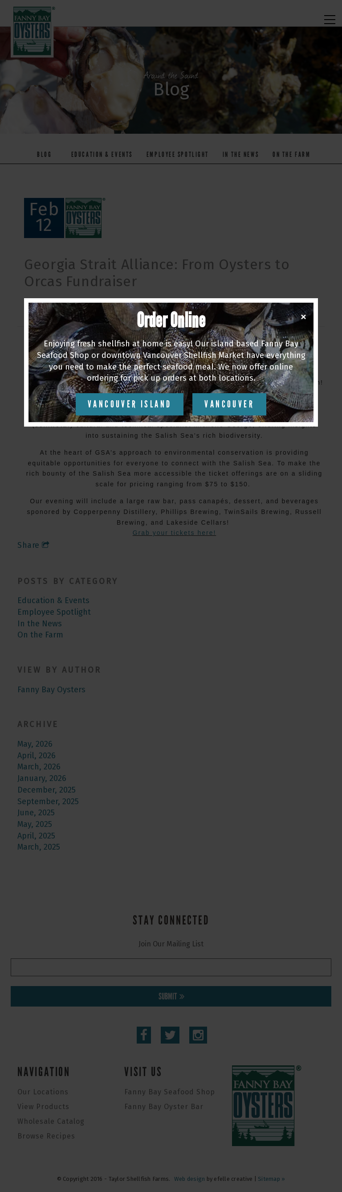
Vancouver (229, 404)
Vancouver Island (129, 404)
